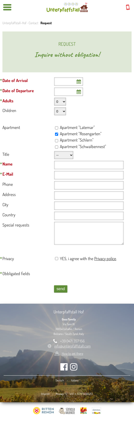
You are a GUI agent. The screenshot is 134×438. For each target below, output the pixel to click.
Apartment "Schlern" (77, 140)
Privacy (59, 394)
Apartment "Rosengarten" (81, 133)
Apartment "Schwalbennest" (83, 146)
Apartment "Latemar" (77, 127)
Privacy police (105, 258)
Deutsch (59, 380)
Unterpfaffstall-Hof (14, 23)
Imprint (45, 394)
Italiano (75, 380)
